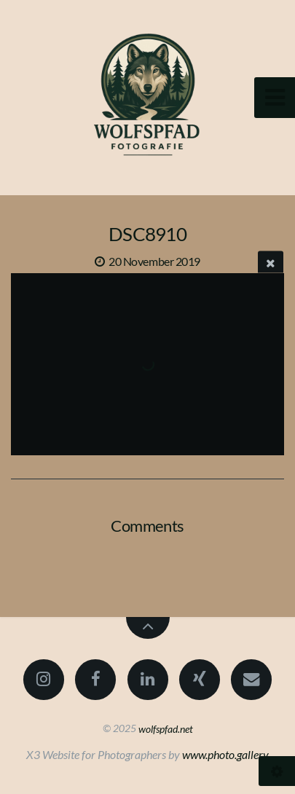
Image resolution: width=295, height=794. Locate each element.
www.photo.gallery (225, 754)
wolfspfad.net (165, 728)
